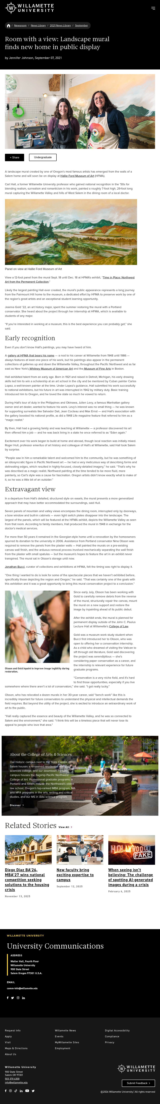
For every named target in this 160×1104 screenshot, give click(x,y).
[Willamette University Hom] (9, 25)
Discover (15, 805)
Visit (8, 1042)
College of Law (118, 626)
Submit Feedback (137, 1083)
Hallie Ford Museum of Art (77, 176)
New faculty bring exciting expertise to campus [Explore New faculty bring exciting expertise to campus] (75, 874)
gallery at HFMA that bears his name (31, 355)
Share (15, 157)
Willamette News (65, 1030)
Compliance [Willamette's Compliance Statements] (112, 1036)
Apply (8, 1036)
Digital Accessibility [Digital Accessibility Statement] (117, 1030)
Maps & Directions (16, 1048)
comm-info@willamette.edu (22, 988)
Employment (62, 1048)
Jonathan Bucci (15, 567)
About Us (10, 1054)
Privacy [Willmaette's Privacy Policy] (109, 1042)
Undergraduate (43, 157)
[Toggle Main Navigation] (153, 9)
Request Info (13, 1030)
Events (59, 1036)
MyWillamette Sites (67, 1042)
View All (64, 827)
